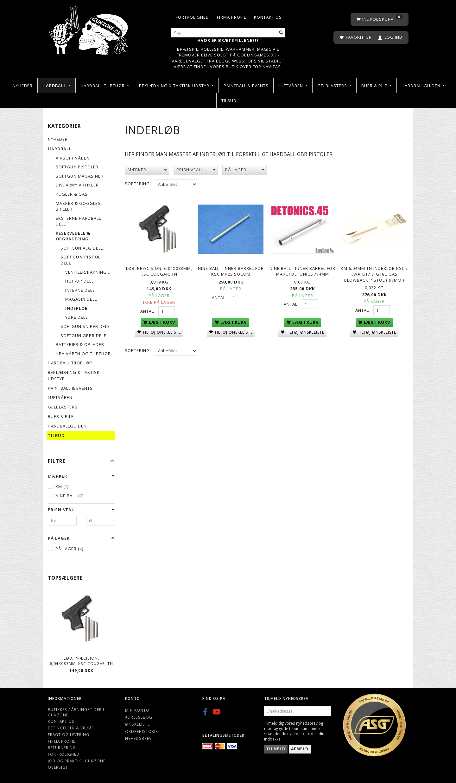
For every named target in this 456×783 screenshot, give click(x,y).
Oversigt (58, 767)
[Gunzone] (89, 28)
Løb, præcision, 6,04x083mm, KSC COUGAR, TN (81, 661)
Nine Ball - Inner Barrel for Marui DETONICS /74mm (302, 270)
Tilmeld (275, 749)
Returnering (62, 747)
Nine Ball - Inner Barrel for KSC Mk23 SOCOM (231, 270)
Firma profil (231, 17)
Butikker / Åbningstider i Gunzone (76, 712)
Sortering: (138, 183)
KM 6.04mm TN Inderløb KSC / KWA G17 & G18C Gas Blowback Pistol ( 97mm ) (374, 273)
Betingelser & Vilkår (71, 727)
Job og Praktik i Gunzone (76, 760)
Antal (147, 310)
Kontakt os (268, 17)
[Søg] (281, 33)
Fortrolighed (192, 17)
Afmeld (299, 749)
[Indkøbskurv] (379, 19)
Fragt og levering (68, 734)
